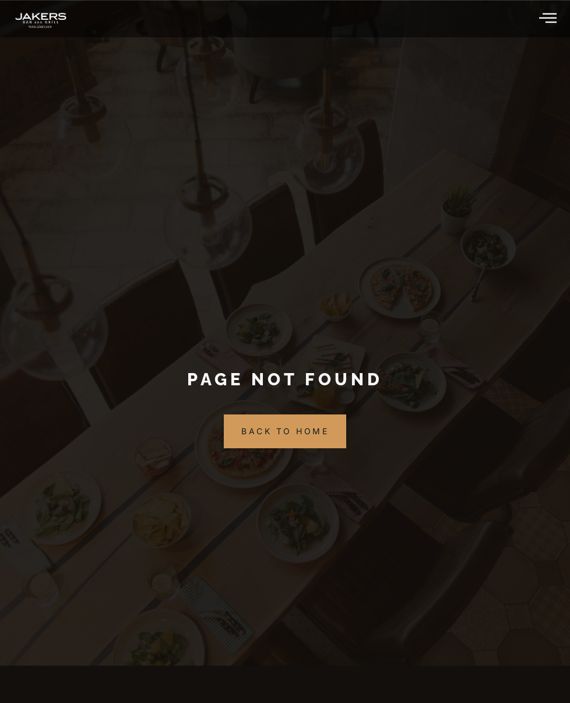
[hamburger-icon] (549, 19)
